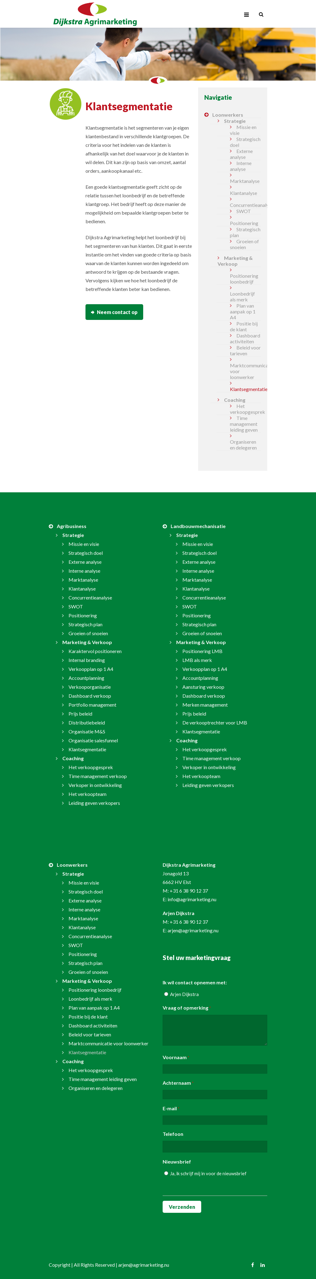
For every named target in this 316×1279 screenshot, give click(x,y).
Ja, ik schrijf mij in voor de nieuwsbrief (208, 1173)
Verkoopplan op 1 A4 (91, 669)
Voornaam (176, 1057)
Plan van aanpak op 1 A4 (243, 311)
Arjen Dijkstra (184, 994)
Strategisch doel (245, 142)
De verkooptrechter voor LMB (214, 722)
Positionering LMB (202, 651)
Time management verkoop (98, 776)
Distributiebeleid (87, 722)
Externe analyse (241, 154)
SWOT (243, 211)
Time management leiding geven (244, 424)
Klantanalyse (243, 193)
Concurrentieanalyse (245, 205)
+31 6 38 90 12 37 (189, 891)
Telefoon (173, 1134)
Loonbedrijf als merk (242, 296)
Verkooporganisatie (90, 687)
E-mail (171, 1108)
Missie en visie (243, 130)
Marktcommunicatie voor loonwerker (245, 371)
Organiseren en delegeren (243, 444)
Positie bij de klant (244, 326)
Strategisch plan (245, 232)
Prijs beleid (80, 713)
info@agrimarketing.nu (192, 899)
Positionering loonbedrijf (244, 278)
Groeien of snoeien (244, 244)
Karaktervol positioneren (95, 651)
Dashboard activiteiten (245, 338)
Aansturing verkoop (203, 687)
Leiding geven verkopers (94, 803)
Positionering (244, 223)
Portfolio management (92, 705)
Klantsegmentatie (245, 389)
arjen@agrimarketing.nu (193, 930)
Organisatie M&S (87, 731)
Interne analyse (241, 166)
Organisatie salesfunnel (93, 740)
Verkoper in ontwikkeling (95, 785)
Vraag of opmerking (187, 1008)
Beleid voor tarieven (245, 350)
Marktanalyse (245, 181)
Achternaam (178, 1083)
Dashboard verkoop (90, 696)
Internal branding (87, 660)
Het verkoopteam (87, 794)
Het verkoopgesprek (245, 409)
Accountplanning (86, 678)
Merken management (205, 705)
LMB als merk (197, 660)
